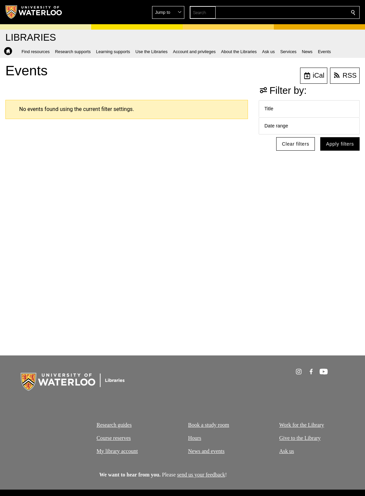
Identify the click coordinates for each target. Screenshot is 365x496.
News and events (206, 451)
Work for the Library (301, 425)
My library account (117, 451)
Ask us (286, 451)
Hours (194, 438)
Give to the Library (300, 438)
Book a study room (208, 425)
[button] (304, 12)
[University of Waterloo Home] (34, 12)
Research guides (114, 425)
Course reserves (114, 438)
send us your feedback (201, 475)
